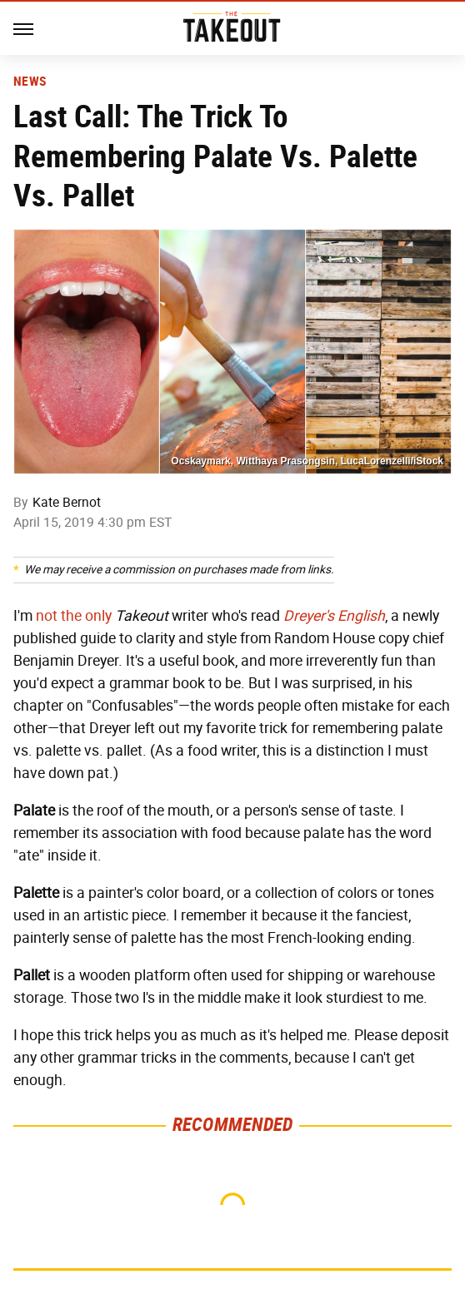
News (29, 81)
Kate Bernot (66, 502)
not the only (74, 616)
